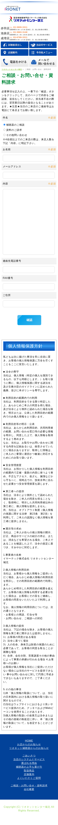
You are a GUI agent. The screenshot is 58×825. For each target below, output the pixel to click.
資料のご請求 (15, 130)
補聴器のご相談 (16, 124)
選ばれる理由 (29, 775)
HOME (29, 753)
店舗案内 (29, 786)
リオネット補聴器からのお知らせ (29, 760)
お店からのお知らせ (29, 757)
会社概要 (29, 801)
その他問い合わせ (18, 135)
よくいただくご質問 (29, 790)
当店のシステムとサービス (29, 772)
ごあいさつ (29, 768)
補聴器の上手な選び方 (29, 779)
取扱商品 (29, 783)
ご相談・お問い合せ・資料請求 (29, 798)
